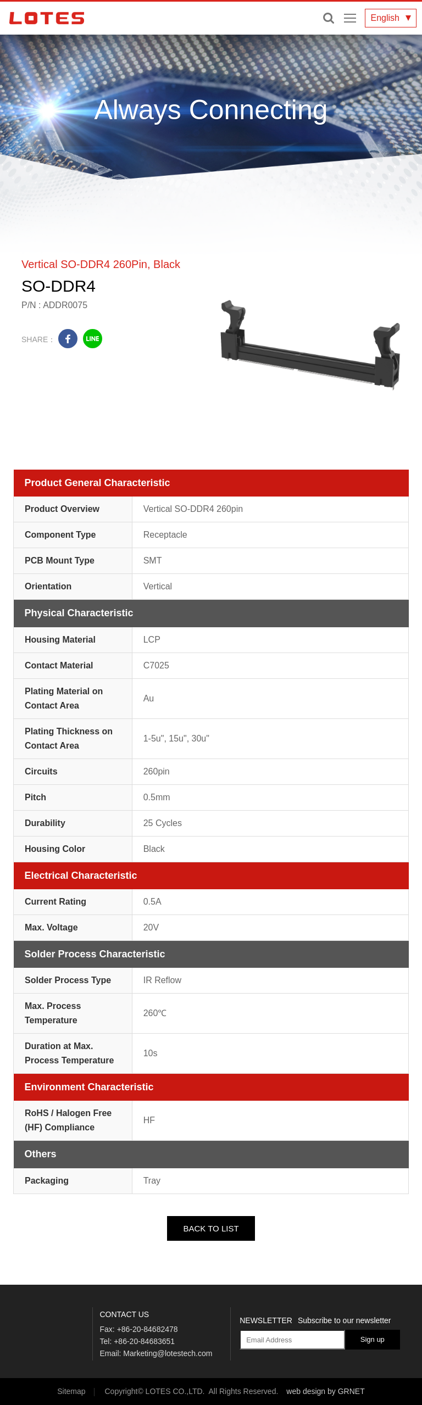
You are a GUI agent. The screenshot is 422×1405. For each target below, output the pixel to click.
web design (305, 1391)
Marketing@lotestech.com (167, 1353)
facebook (67, 338)
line (92, 338)
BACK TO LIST (210, 1228)
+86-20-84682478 (147, 1329)
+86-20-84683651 (144, 1341)
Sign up (372, 1339)
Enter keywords (328, 18)
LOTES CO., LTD (47, 18)
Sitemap (71, 1391)
